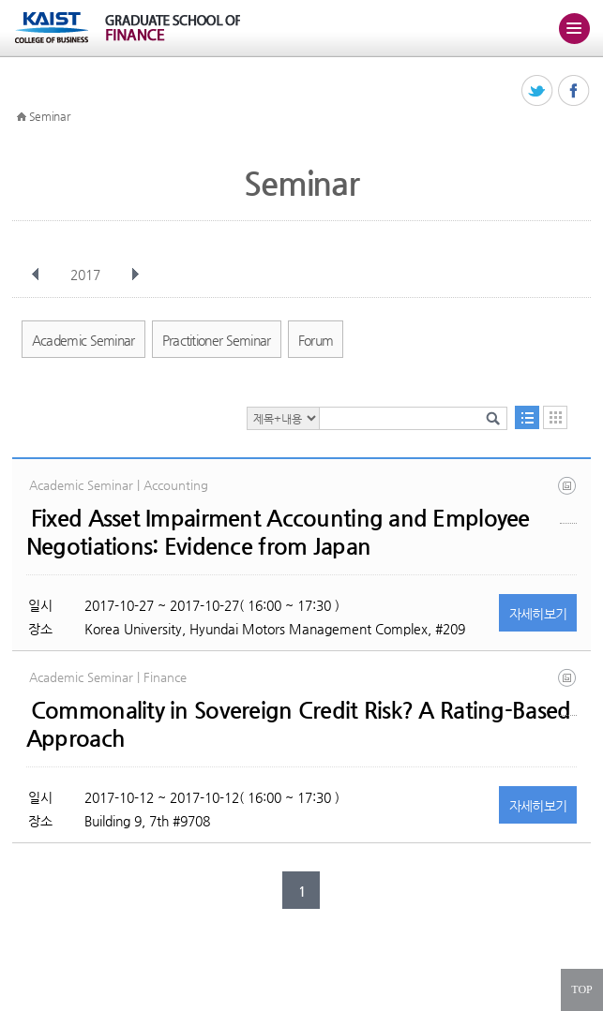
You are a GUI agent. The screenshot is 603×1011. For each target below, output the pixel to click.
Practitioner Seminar (216, 340)
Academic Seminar (83, 340)
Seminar (49, 116)
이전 (35, 274)
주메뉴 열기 (574, 28)
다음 (135, 274)
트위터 (537, 91)
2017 (87, 274)
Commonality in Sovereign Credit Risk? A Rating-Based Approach (298, 724)
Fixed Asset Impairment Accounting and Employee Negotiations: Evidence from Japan (278, 532)
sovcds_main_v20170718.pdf (568, 692)
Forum (316, 340)
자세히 (538, 613)
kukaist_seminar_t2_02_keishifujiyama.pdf (568, 500)
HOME (21, 117)
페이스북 (574, 91)
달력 (555, 417)
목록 (527, 417)
